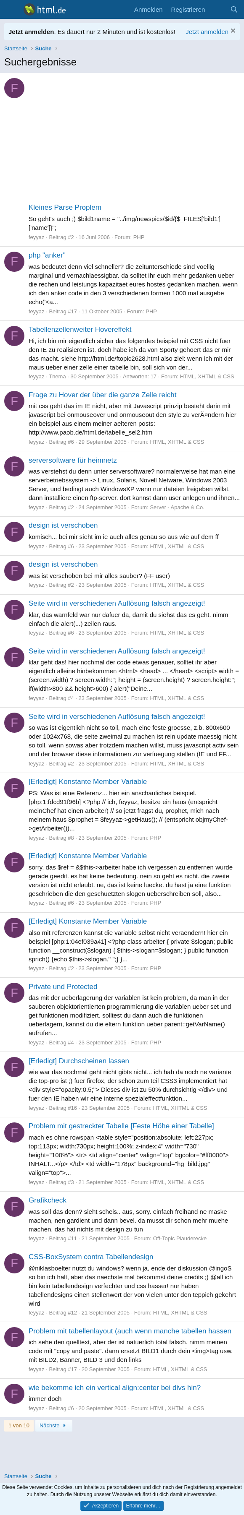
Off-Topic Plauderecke (180, 1238)
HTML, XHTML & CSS (207, 376)
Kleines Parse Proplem (65, 207)
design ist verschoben (63, 525)
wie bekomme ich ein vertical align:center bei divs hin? (115, 1388)
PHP (139, 237)
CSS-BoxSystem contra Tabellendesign (91, 1257)
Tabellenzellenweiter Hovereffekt (80, 329)
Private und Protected (63, 987)
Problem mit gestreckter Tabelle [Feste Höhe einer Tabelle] (121, 1126)
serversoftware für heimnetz (73, 460)
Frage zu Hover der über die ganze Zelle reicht (103, 395)
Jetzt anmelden (207, 31)
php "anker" (47, 255)
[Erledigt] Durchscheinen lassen (79, 1061)
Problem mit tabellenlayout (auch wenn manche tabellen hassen (130, 1331)
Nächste (54, 1425)
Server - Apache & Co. (177, 507)
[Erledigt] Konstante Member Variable (88, 782)
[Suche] (234, 9)
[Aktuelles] (217, 9)
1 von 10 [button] (18, 1425)
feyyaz (37, 237)
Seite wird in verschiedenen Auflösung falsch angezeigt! (117, 603)
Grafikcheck (47, 1200)
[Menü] (11, 9)
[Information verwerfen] (232, 31)
